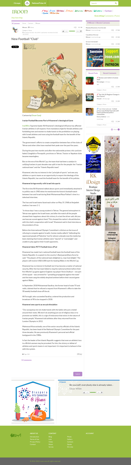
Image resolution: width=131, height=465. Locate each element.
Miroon (24, 27)
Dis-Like (54, 13)
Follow (31, 27)
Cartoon (108, 11)
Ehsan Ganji (36, 115)
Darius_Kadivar (101, 116)
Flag (79, 354)
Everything (99, 16)
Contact (33, 444)
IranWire (25, 126)
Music (69, 11)
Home (24, 23)
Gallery (98, 11)
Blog (45, 11)
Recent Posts (93, 73)
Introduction (34, 437)
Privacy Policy (35, 442)
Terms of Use (34, 439)
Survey (79, 11)
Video (60, 11)
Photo (88, 11)
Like (63, 31)
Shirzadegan (100, 82)
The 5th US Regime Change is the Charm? (108, 95)
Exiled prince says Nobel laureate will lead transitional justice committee (108, 111)
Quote (45, 13)
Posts (117, 16)
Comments (109, 16)
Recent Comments (109, 73)
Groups (17, 3)
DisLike (80, 31)
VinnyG (99, 98)
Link (52, 11)
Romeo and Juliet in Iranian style (107, 78)
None (30, 30)
